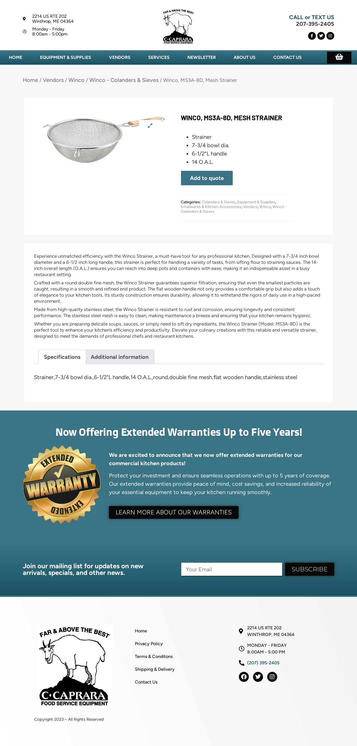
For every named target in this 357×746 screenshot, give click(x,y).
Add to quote (207, 178)
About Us (245, 57)
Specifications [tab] (62, 357)
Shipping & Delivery (155, 669)
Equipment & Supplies (65, 57)
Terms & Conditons (154, 656)
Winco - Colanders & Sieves (123, 80)
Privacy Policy (149, 643)
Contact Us (287, 57)
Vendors (119, 57)
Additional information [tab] (119, 357)
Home (15, 57)
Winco (76, 80)
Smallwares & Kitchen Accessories (211, 206)
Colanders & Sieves (218, 202)
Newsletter (201, 57)
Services (159, 57)
